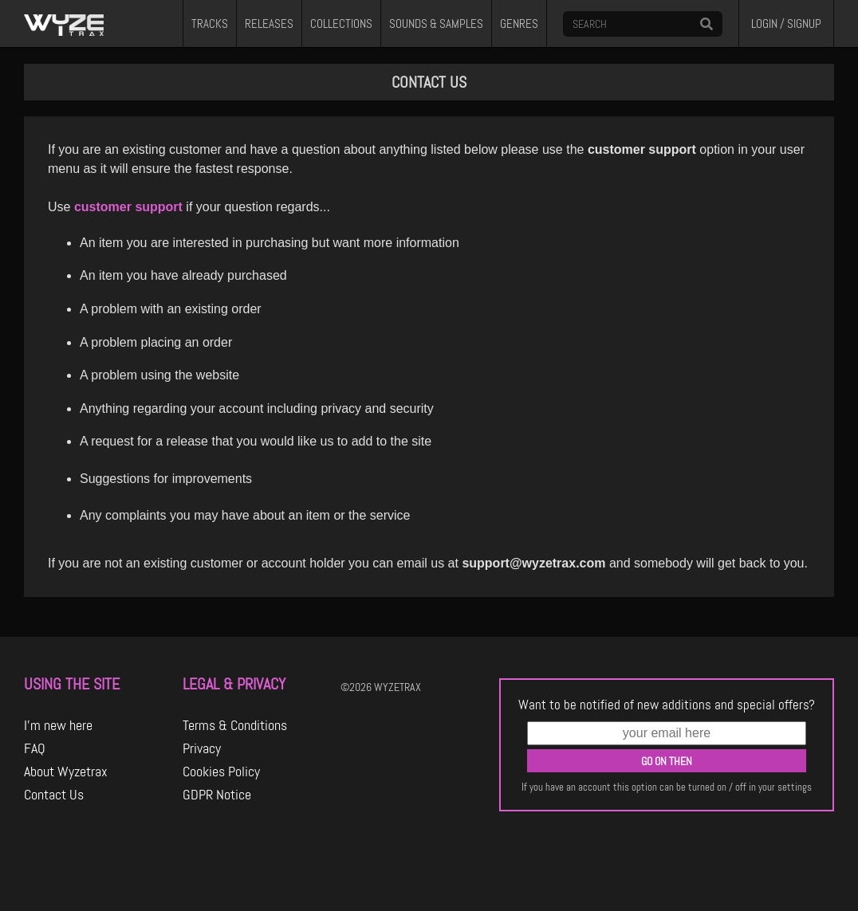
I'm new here (58, 725)
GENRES (519, 24)
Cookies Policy (221, 771)
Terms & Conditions (235, 725)
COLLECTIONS (341, 24)
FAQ (34, 748)
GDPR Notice (217, 794)
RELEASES (269, 24)
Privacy (202, 748)
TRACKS (209, 24)
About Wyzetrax (66, 771)
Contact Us (54, 794)
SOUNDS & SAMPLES (436, 24)
